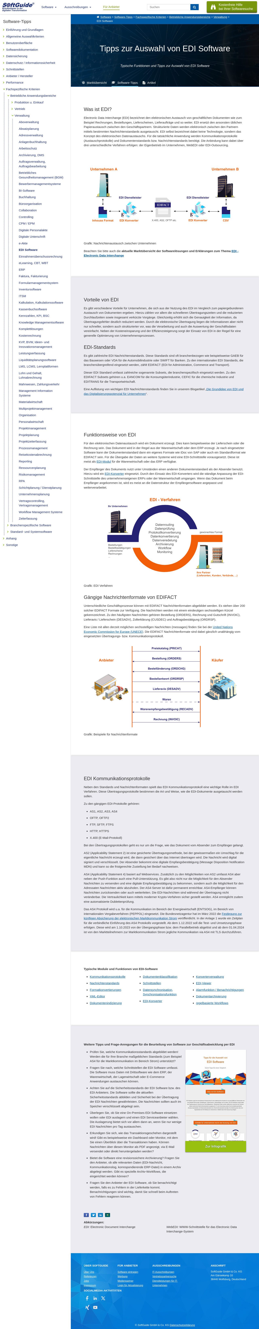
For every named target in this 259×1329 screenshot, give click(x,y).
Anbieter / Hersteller (19, 76)
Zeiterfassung (28, 518)
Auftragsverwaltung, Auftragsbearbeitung (32, 164)
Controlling (26, 217)
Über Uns (89, 1272)
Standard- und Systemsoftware (31, 531)
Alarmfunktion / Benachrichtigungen (220, 990)
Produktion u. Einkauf (29, 102)
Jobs (86, 1281)
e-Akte (23, 243)
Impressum (90, 1285)
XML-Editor (97, 996)
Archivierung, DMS (31, 155)
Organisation (27, 415)
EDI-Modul (104, 461)
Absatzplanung (29, 128)
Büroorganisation (30, 203)
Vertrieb (20, 109)
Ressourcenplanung (32, 468)
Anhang (11, 538)
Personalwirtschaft (31, 421)
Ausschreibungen (76, 7)
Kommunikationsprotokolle (107, 976)
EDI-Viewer (203, 983)
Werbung (122, 1276)
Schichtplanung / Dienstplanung (40, 487)
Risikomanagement (32, 474)
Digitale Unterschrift (32, 236)
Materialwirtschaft (30, 402)
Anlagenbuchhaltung (33, 142)
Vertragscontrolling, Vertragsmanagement (33, 503)
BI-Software (27, 190)
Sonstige (12, 545)
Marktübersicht (97, 82)
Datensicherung (16, 56)
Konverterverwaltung (210, 976)
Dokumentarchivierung (211, 996)
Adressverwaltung (31, 135)
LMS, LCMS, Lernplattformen (38, 366)
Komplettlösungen (31, 329)
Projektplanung (29, 435)
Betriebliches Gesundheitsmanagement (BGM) (41, 175)
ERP (22, 269)
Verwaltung (22, 115)
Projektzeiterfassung (32, 441)
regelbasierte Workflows (212, 1003)
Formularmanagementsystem (38, 283)
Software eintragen (128, 1272)
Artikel (151, 82)
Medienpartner (125, 1281)
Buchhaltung (27, 197)
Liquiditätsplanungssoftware (37, 360)
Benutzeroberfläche (19, 43)
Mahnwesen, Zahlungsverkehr (39, 384)
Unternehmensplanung (34, 494)
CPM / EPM (27, 223)
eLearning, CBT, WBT (33, 263)
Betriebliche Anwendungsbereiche (33, 95)
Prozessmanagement (33, 448)
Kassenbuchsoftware (33, 309)
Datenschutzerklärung (182, 1325)
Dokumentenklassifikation (160, 976)
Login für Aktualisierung (130, 1285)
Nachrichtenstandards (104, 983)
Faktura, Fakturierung (33, 276)
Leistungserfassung (32, 353)
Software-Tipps (123, 16)
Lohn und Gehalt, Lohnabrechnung (30, 375)
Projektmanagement (32, 428)
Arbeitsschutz (28, 148)
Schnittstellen (15, 69)
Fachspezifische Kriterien (23, 89)
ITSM (22, 296)
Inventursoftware (30, 289)
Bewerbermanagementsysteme (40, 184)
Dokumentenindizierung (106, 1003)
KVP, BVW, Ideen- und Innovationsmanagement (35, 344)
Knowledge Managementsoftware (41, 322)
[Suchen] (194, 7)
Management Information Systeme (36, 393)
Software (47, 7)
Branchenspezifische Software (30, 525)
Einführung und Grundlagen (24, 29)
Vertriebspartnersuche (164, 1276)
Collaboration (28, 210)
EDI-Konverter (114, 473)
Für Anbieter (111, 7)
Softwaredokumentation (22, 49)
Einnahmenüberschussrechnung (40, 256)
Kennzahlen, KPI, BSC (34, 315)
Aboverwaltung (29, 122)
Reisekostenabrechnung (35, 454)
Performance (14, 82)
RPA (22, 481)
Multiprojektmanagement (35, 408)
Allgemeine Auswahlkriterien (25, 36)
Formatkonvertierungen (105, 990)
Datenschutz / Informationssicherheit (30, 62)
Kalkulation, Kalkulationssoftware (41, 302)
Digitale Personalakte (33, 230)
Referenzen (90, 1276)
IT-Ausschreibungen (163, 1272)
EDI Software (28, 249)
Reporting (25, 461)
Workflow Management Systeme (41, 512)
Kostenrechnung (30, 335)
